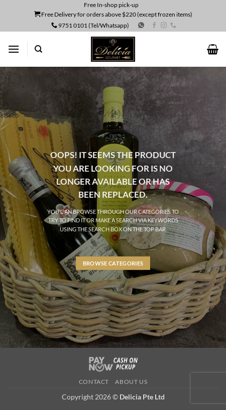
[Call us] (173, 25)
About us (131, 381)
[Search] (38, 49)
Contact (94, 381)
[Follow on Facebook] (154, 25)
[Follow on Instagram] (164, 25)
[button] (14, 49)
